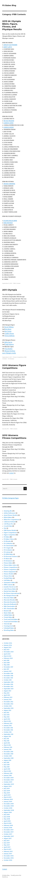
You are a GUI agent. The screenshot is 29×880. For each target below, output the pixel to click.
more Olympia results (9, 353)
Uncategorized (8, 626)
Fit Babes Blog (9, 5)
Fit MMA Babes (8, 554)
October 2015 (8, 680)
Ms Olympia (11, 358)
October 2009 (8, 782)
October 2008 (8, 808)
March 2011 (7, 745)
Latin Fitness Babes (10, 589)
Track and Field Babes (11, 619)
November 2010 (8, 754)
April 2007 (7, 847)
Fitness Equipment (10, 571)
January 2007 (8, 853)
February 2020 (8, 658)
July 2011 (6, 738)
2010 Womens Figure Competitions (14, 366)
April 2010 (7, 769)
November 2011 (8, 730)
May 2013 (6, 693)
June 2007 (7, 843)
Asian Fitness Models (10, 515)
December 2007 (8, 830)
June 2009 (7, 790)
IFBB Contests (16, 283)
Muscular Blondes (9, 600)
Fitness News (8, 576)
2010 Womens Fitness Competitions (14, 436)
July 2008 (7, 814)
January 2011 (7, 749)
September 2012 (8, 708)
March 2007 (7, 849)
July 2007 (7, 840)
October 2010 (8, 756)
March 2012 (7, 721)
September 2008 (9, 810)
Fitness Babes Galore (10, 565)
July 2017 (6, 669)
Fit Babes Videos (9, 539)
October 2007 (8, 834)
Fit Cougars (7, 548)
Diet (5, 528)
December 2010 (8, 751)
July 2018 (6, 660)
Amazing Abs (8, 511)
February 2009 (8, 799)
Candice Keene (9, 333)
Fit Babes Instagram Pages (10, 498)
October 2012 (8, 706)
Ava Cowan (8, 331)
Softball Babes (8, 615)
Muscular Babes (9, 597)
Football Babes (8, 578)
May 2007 (7, 845)
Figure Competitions (10, 532)
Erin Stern (8, 329)
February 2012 (8, 723)
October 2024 (8, 643)
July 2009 (7, 788)
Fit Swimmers (8, 561)
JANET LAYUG (8, 47)
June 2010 (7, 764)
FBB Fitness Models (10, 530)
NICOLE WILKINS (9, 121)
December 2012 (8, 701)
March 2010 (7, 771)
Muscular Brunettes (10, 602)
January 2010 (8, 775)
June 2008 (7, 817)
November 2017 (8, 667)
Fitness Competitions (18, 357)
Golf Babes (7, 580)
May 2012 (6, 717)
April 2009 (7, 795)
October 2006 (8, 860)
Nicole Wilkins (9, 327)
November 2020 (9, 652)
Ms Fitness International (11, 593)
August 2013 (7, 691)
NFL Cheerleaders (9, 608)
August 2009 (8, 786)
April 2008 (7, 821)
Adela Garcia (8, 342)
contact (11, 473)
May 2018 (7, 665)
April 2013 (7, 695)
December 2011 (8, 728)
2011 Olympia (9, 290)
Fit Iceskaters (8, 550)
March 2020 (7, 656)
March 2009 (7, 797)
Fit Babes (6, 537)
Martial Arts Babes (9, 591)
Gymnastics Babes (9, 582)
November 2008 (9, 806)
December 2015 (8, 678)
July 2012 (6, 712)
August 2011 (7, 736)
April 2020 (7, 654)
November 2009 (9, 780)
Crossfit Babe (8, 526)
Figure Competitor (9, 535)
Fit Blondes (7, 541)
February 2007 (8, 851)
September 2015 (8, 682)
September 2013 (8, 688)
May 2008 (7, 819)
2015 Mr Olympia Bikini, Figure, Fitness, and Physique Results (12, 25)
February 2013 (8, 697)
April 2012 (7, 719)
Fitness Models (8, 574)
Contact (4, 869)
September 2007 (9, 836)
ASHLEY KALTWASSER (10, 45)
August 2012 (7, 710)
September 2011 (8, 734)
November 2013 (8, 686)
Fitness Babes (8, 563)
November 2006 (9, 858)
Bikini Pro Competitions (11, 519)
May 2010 (7, 767)
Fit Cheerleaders (9, 545)
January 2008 (8, 827)
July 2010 (6, 762)
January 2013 (8, 699)
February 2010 (8, 773)
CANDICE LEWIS (8, 123)
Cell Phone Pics (8, 524)
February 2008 (8, 825)
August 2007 (8, 838)
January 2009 (8, 801)
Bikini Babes (8, 517)
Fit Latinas (7, 552)
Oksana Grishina (9, 351)
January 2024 (8, 645)
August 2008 (8, 812)
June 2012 (7, 714)
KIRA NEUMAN (8, 223)
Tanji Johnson (9, 344)
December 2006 (9, 856)
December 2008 (9, 803)
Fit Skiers (7, 558)
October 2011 (7, 732)
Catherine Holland (9, 521)
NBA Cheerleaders (9, 606)
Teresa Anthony (9, 335)
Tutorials (7, 624)
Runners (6, 611)
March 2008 (7, 823)
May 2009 (7, 793)
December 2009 (9, 777)
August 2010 (7, 760)
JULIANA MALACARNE (10, 220)
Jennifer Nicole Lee (10, 587)
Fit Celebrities (8, 543)
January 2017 (8, 671)
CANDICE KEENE (8, 127)
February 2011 (8, 747)
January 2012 (8, 725)
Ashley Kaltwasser (9, 513)
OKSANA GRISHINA (9, 184)
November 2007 (9, 832)
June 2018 (7, 662)
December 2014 (8, 684)
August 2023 (7, 647)
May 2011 (6, 741)
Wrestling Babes (9, 630)
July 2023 (6, 649)
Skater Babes (8, 613)
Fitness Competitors (10, 569)
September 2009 (9, 784)
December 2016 (8, 673)
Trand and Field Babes (11, 621)
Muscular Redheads (10, 604)
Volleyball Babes (9, 628)
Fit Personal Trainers (10, 556)
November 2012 (8, 704)
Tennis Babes (8, 617)
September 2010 (9, 758)
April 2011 (7, 743)
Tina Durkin (8, 349)
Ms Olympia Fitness (10, 595)
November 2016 (8, 675)
